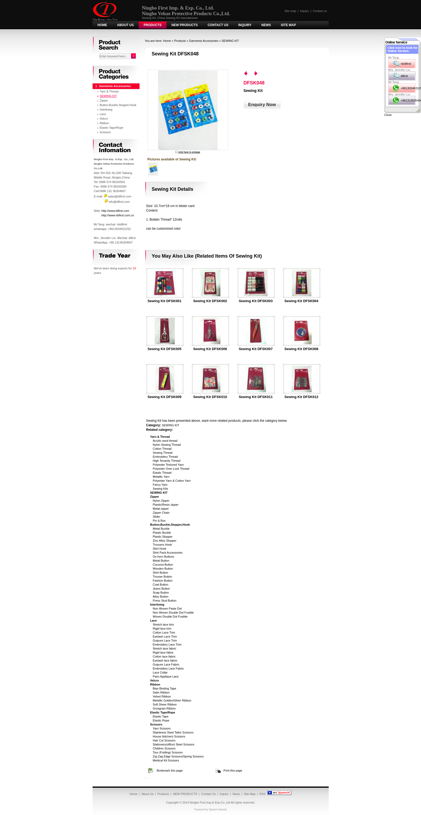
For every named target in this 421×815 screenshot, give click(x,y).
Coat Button (160, 584)
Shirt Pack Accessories (168, 552)
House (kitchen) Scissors (169, 736)
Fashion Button (163, 580)
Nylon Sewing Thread (167, 444)
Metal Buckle (161, 528)
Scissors (105, 132)
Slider (156, 516)
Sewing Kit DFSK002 (210, 301)
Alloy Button (161, 596)
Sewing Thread (163, 452)
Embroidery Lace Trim (167, 644)
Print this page (233, 770)
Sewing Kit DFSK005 (164, 349)
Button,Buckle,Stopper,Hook (118, 105)
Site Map (288, 25)
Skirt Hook (159, 548)
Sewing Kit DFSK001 (164, 301)
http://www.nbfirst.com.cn (117, 215)
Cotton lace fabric (164, 656)
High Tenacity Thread (167, 460)
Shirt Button (160, 572)
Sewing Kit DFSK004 (301, 301)
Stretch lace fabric (164, 648)
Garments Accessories (203, 40)
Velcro (104, 118)
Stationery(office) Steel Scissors (173, 744)
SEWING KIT (230, 40)
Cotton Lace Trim (164, 632)
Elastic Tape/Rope (111, 127)
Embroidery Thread (165, 456)
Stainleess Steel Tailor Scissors (173, 732)
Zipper (104, 100)
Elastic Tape (161, 716)
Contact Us (218, 25)
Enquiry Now (262, 104)
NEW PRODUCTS (185, 25)
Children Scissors (164, 748)
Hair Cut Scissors (164, 740)
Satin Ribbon (161, 692)
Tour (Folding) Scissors (168, 752)
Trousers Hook (162, 544)
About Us (125, 25)
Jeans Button (161, 588)
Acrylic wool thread (165, 440)
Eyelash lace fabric (165, 660)
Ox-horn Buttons (163, 556)
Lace (103, 114)
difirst (404, 76)
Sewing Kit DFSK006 (210, 349)
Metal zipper (161, 508)
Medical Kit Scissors (166, 760)
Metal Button (161, 560)
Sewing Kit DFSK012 (301, 397)
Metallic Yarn (161, 476)
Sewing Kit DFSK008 (301, 349)
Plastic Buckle (162, 532)
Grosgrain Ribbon (164, 708)
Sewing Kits (160, 488)
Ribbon (104, 123)
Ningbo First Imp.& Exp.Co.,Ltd (210, 802)
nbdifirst (406, 63)
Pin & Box (159, 520)
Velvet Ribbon (162, 696)
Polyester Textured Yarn (168, 464)
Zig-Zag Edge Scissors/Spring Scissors (178, 756)
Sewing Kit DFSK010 (210, 397)
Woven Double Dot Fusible (170, 616)
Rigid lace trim (162, 628)
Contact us (320, 11)
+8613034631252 (408, 88)
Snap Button (161, 592)
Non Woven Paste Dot (167, 608)
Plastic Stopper (163, 536)
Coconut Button (163, 564)
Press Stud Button (165, 600)
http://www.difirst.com (115, 210)
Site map (290, 11)
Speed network (218, 809)
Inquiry (304, 11)
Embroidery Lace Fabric (168, 668)
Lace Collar (160, 672)
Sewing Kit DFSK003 (256, 301)
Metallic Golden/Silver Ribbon (172, 700)
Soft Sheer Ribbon (165, 704)
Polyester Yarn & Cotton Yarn (172, 480)
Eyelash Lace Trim (165, 636)
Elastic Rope (161, 720)
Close (388, 114)
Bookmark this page (170, 770)
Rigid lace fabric (163, 652)
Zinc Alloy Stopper (165, 540)
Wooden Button (163, 568)
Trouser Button (162, 576)
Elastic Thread (162, 472)
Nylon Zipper (161, 500)
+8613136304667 (408, 100)
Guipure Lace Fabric (166, 664)
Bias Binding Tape (164, 688)
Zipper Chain (161, 512)
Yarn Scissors (162, 728)
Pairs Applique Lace (166, 676)
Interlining (106, 109)
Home (102, 25)
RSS (263, 794)
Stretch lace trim (163, 624)
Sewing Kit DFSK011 (256, 397)
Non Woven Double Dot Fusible (173, 612)
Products (152, 25)
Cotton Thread (162, 448)
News (266, 25)
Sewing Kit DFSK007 (256, 349)
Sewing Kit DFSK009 (164, 397)
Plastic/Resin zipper (166, 504)
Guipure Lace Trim (165, 640)
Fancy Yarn (160, 484)
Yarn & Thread (109, 91)
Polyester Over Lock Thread (171, 468)
